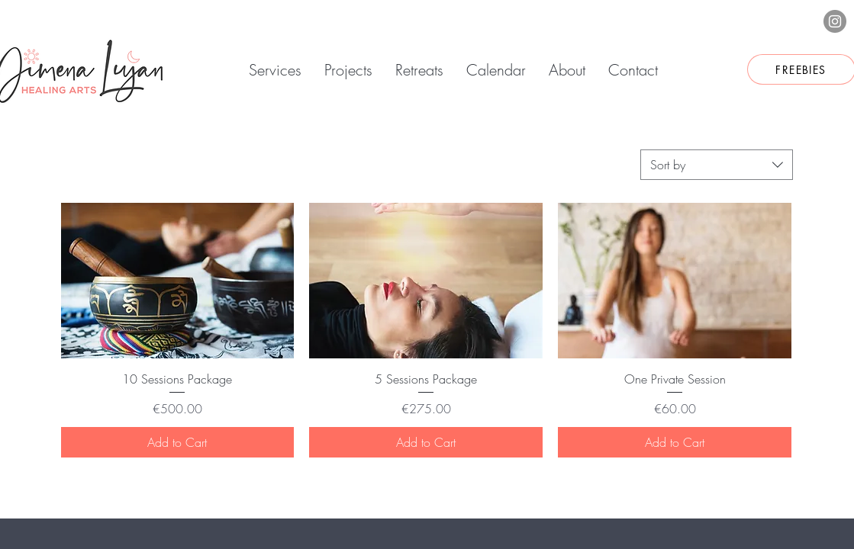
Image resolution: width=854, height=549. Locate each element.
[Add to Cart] (178, 442)
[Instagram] (834, 21)
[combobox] (716, 164)
